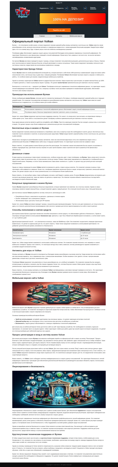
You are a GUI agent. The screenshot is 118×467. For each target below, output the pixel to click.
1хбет (21, 53)
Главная (42, 36)
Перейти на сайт (59, 30)
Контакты (59, 36)
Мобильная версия (76, 36)
